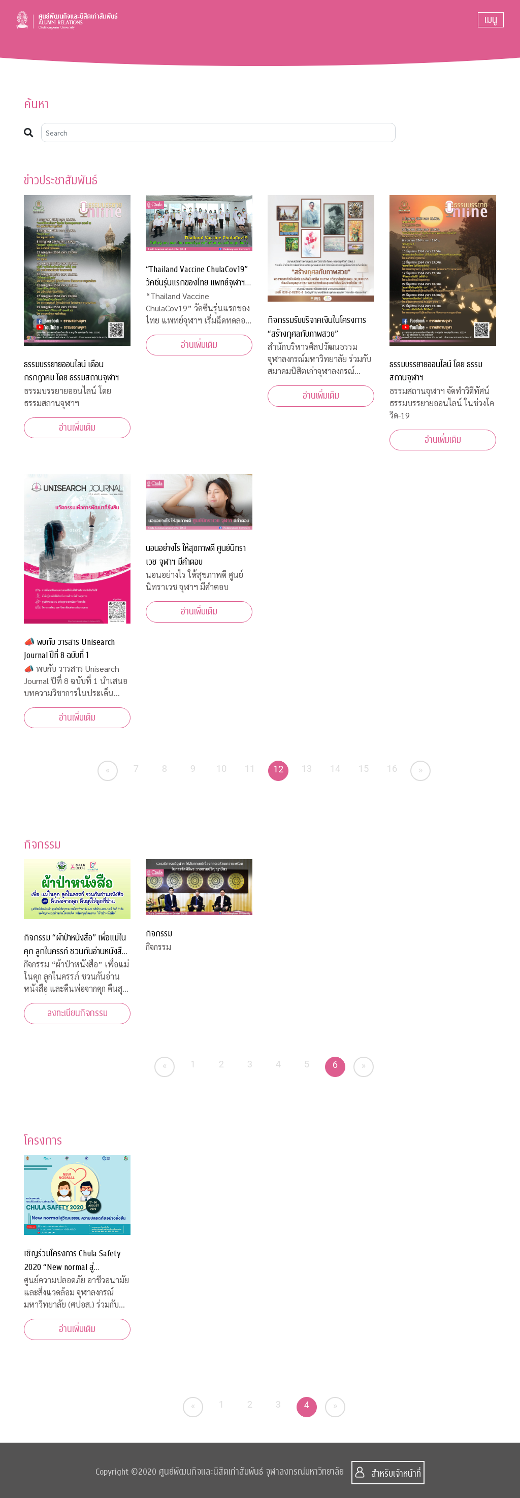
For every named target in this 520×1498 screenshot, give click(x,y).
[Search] (218, 132)
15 (364, 768)
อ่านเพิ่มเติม (77, 427)
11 (250, 768)
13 (307, 768)
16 (392, 768)
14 (335, 768)
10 (221, 768)
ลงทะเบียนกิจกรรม (77, 1013)
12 (278, 769)
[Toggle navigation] (491, 19)
